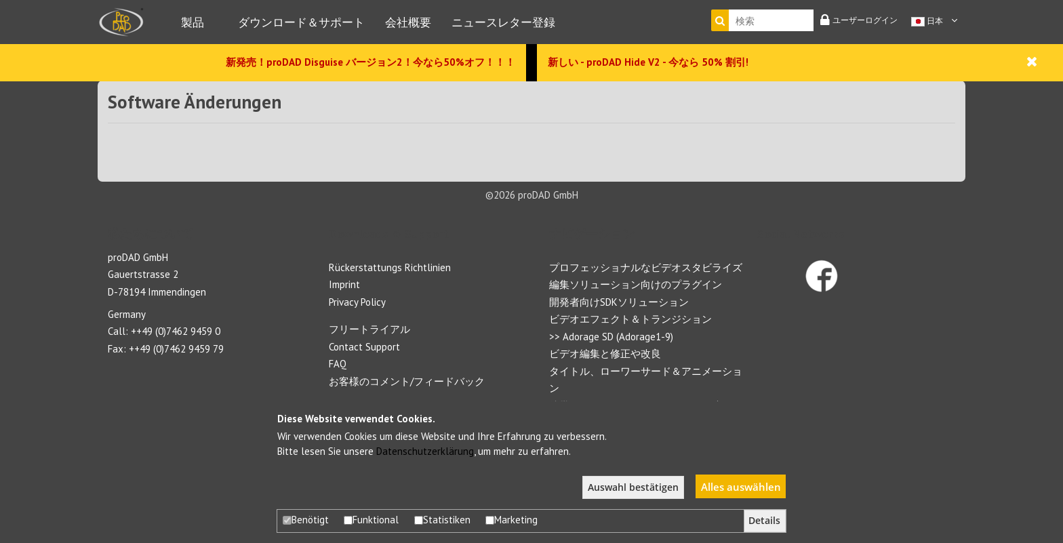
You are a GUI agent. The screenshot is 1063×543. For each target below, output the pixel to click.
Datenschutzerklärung (425, 451)
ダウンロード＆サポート (301, 22)
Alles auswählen (741, 487)
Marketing (511, 519)
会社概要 (408, 22)
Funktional (371, 519)
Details (764, 521)
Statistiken (442, 519)
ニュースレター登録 (503, 22)
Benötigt (306, 519)
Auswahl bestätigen (633, 487)
